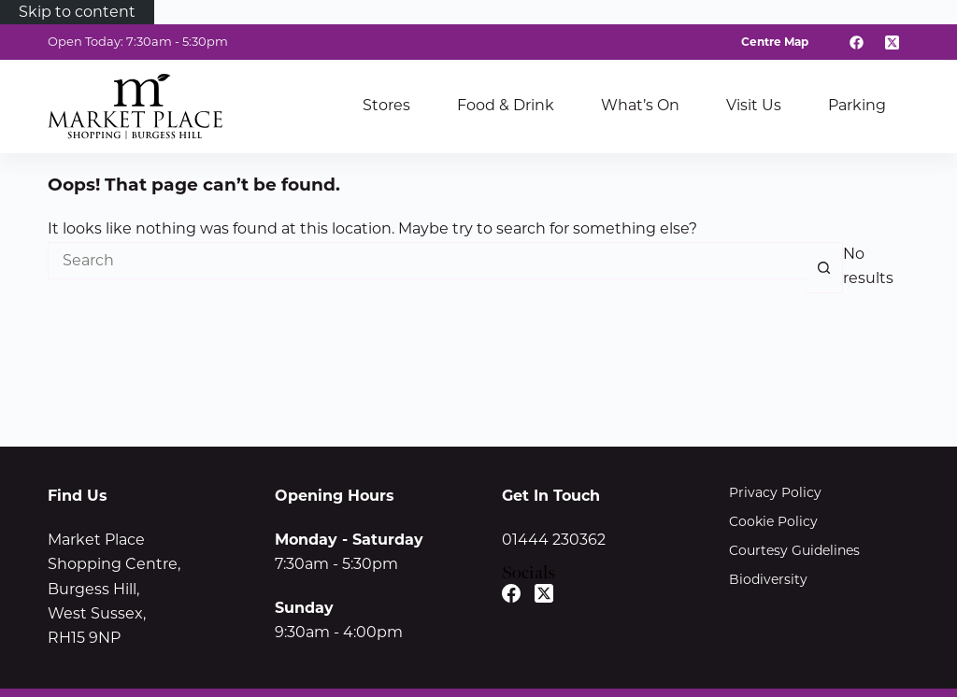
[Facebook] (857, 42)
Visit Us (753, 105)
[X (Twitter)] (891, 42)
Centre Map (774, 42)
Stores (386, 105)
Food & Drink (505, 105)
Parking (857, 105)
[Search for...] (427, 260)
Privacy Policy (775, 492)
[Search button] (824, 267)
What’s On (640, 105)
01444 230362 (554, 539)
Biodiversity (768, 579)
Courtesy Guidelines (794, 550)
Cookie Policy (773, 521)
